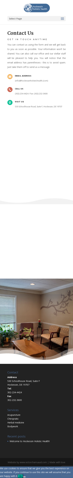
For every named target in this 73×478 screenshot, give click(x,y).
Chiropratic (13, 418)
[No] (24, 476)
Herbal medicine (15, 422)
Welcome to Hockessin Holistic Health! (30, 441)
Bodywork (12, 426)
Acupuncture (13, 414)
